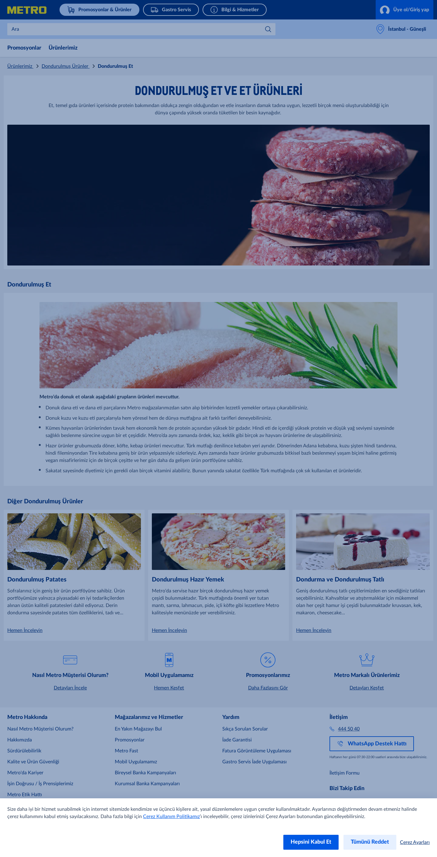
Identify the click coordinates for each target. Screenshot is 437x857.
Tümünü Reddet (370, 842)
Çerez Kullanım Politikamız (171, 816)
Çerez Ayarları (415, 842)
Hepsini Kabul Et (311, 842)
